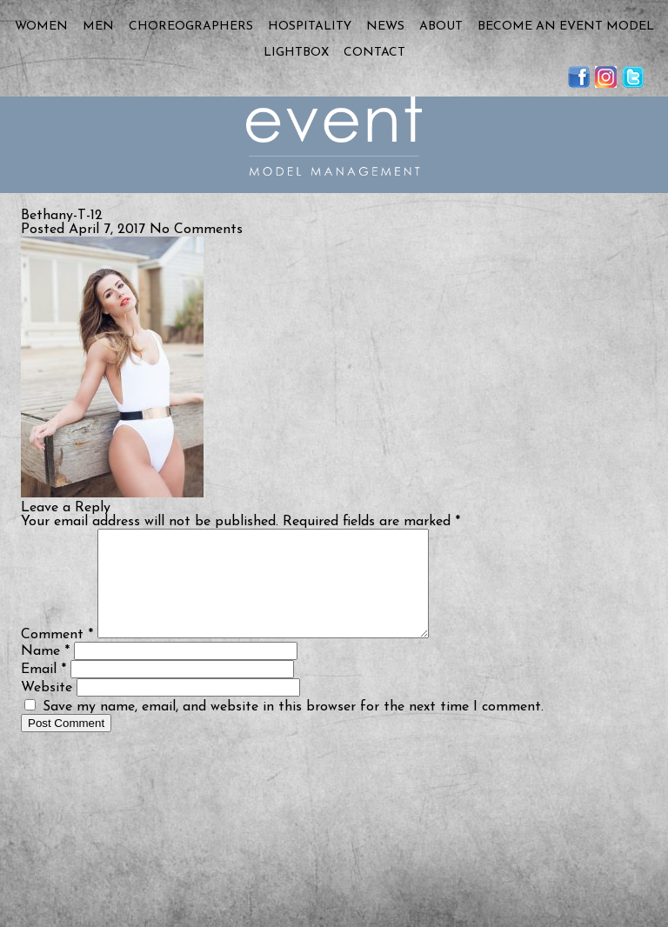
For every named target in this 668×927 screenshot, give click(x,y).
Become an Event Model (566, 26)
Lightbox (296, 52)
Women (41, 26)
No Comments (196, 230)
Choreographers (191, 26)
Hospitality (309, 26)
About (441, 26)
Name (45, 672)
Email (43, 690)
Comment (57, 656)
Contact (374, 52)
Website (46, 709)
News (385, 26)
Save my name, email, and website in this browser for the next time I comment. (293, 728)
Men (98, 26)
